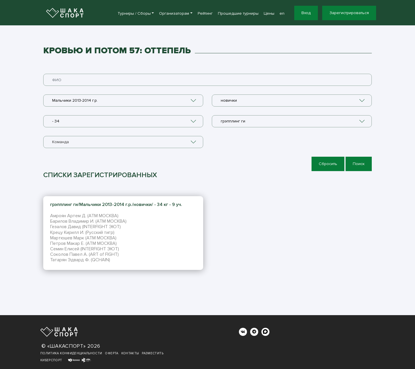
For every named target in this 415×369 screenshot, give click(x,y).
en (282, 13)
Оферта (111, 353)
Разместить (152, 353)
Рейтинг (205, 13)
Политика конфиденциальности (71, 353)
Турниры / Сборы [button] (134, 13)
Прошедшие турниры (238, 13)
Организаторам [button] (174, 13)
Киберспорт (51, 360)
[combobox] (123, 100)
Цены (269, 13)
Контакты (130, 353)
